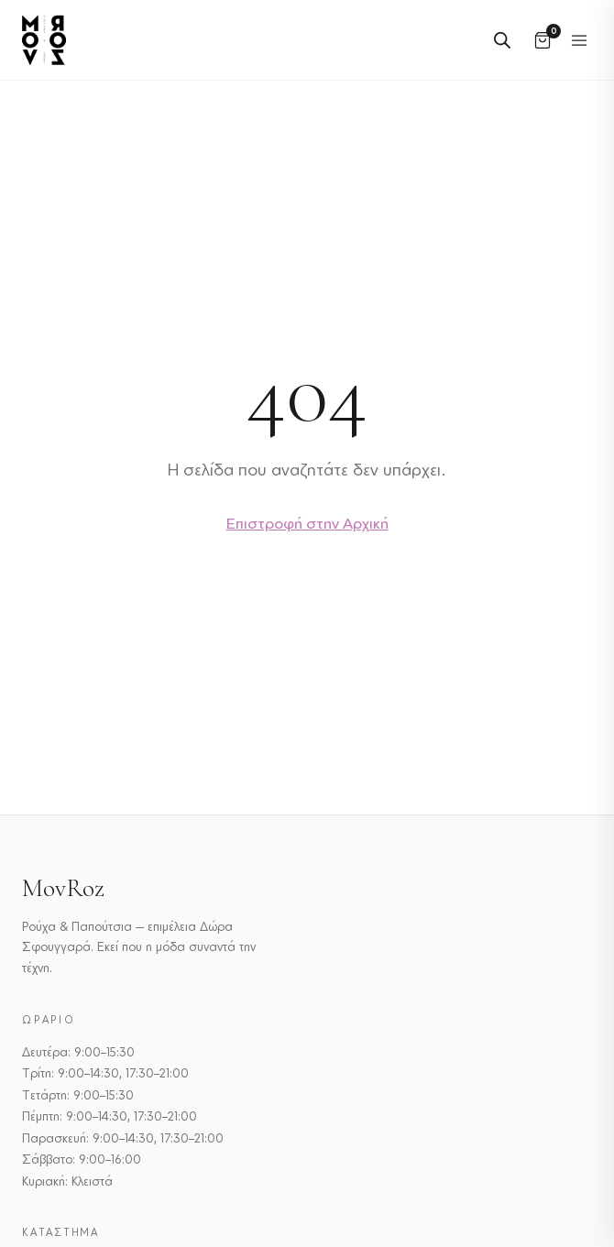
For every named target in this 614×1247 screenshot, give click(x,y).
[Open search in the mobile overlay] (502, 40)
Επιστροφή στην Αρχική (307, 523)
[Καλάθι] (542, 40)
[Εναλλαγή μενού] (579, 40)
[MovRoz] (44, 40)
